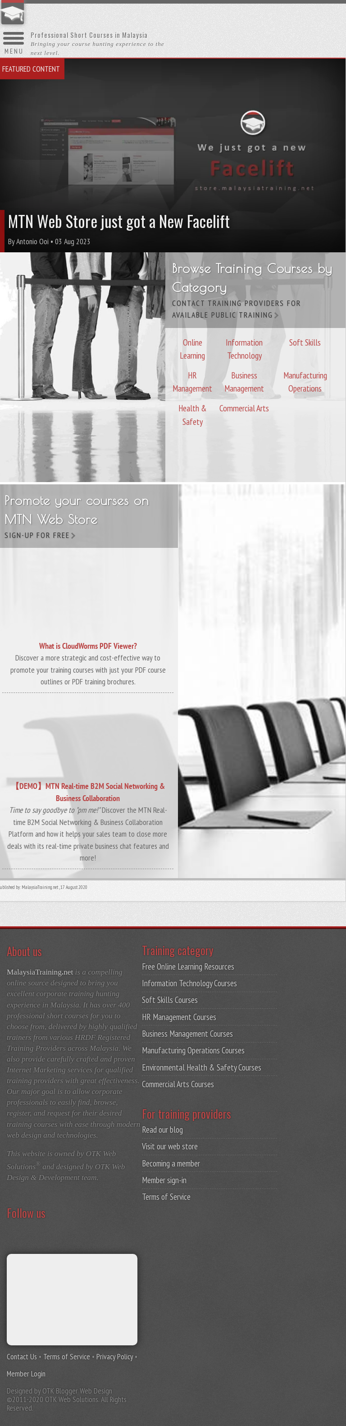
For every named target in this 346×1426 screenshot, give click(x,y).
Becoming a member (171, 1163)
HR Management (192, 380)
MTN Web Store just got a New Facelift (119, 220)
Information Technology (244, 347)
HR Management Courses (179, 1016)
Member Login (26, 1373)
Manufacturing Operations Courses (193, 1050)
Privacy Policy (114, 1356)
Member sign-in (164, 1180)
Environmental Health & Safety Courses (201, 1067)
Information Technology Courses (189, 983)
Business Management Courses (187, 1033)
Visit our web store (170, 1146)
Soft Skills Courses (170, 999)
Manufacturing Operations (305, 380)
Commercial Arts (244, 406)
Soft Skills (305, 340)
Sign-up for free (37, 535)
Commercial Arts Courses (178, 1084)
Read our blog (162, 1129)
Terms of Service (166, 1196)
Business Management (244, 380)
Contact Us (22, 1356)
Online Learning (192, 347)
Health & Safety (192, 413)
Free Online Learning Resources (188, 966)
